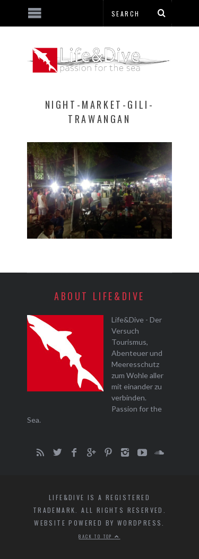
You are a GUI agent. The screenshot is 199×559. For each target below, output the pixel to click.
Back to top (99, 536)
